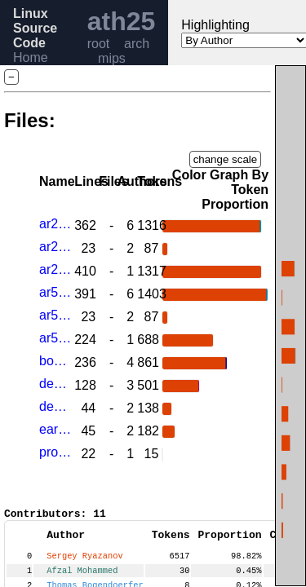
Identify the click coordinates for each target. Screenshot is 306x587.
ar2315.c (55, 224)
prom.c (55, 452)
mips (112, 58)
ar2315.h (55, 247)
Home (30, 57)
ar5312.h (55, 315)
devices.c (55, 384)
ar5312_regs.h (55, 338)
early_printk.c (55, 429)
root (98, 44)
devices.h (55, 406)
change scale (225, 159)
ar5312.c (55, 292)
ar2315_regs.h (55, 269)
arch (136, 44)
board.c (55, 361)
